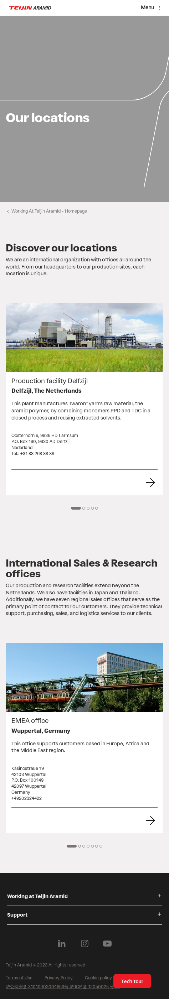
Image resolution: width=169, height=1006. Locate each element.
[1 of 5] (76, 508)
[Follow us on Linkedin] (61, 943)
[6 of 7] (96, 846)
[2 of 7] (79, 846)
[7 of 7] (100, 846)
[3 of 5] (88, 508)
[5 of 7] (92, 846)
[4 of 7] (88, 846)
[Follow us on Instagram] (84, 943)
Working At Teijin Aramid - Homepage (49, 211)
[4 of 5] (92, 508)
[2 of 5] (83, 508)
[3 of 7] (83, 846)
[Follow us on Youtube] (107, 943)
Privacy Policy (59, 977)
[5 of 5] (96, 508)
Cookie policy (98, 977)
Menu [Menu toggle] (147, 8)
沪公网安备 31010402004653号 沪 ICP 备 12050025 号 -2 (63, 986)
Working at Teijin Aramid (37, 896)
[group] (84, 109)
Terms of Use (19, 977)
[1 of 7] (72, 846)
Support (17, 915)
